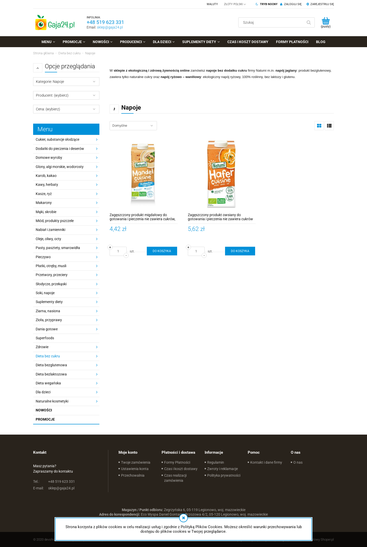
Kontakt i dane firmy (266, 462)
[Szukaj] (308, 22)
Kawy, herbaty (47, 185)
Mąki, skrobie (46, 212)
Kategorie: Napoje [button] (50, 82)
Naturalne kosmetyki (52, 401)
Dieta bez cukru (48, 356)
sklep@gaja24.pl (110, 27)
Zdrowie (42, 347)
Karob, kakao (46, 176)
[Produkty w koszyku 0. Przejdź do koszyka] (325, 22)
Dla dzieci (43, 392)
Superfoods (45, 338)
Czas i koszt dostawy (181, 469)
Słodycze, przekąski (51, 284)
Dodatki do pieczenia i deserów (60, 149)
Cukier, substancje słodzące (57, 139)
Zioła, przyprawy (49, 320)
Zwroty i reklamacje (222, 469)
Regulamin (215, 462)
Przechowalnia (133, 475)
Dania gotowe (47, 329)
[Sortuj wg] (133, 125)
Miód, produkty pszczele (55, 221)
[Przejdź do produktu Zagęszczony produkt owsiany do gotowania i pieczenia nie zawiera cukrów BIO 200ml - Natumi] (222, 174)
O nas (298, 462)
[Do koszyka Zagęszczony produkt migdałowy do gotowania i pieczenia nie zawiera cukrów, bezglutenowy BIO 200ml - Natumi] (162, 251)
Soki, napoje (45, 293)
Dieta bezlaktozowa (51, 374)
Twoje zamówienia (135, 462)
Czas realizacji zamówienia (175, 478)
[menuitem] (48, 41)
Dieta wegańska (48, 383)
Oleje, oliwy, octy (48, 239)
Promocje (45, 419)
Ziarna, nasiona (48, 311)
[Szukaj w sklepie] (272, 22)
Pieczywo (43, 257)
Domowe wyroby (49, 157)
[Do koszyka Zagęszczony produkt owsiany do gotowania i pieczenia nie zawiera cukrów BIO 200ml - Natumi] (240, 251)
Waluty (212, 4)
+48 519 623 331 (105, 22)
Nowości (44, 410)
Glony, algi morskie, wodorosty (60, 167)
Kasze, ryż (44, 194)
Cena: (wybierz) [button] (48, 109)
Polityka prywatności (223, 475)
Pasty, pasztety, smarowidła (58, 248)
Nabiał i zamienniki (50, 230)
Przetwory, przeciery (52, 275)
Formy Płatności (177, 462)
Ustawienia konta (135, 469)
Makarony (44, 203)
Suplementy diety (49, 302)
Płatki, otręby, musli (51, 266)
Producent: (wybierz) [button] (52, 95)
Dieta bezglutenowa (51, 365)
